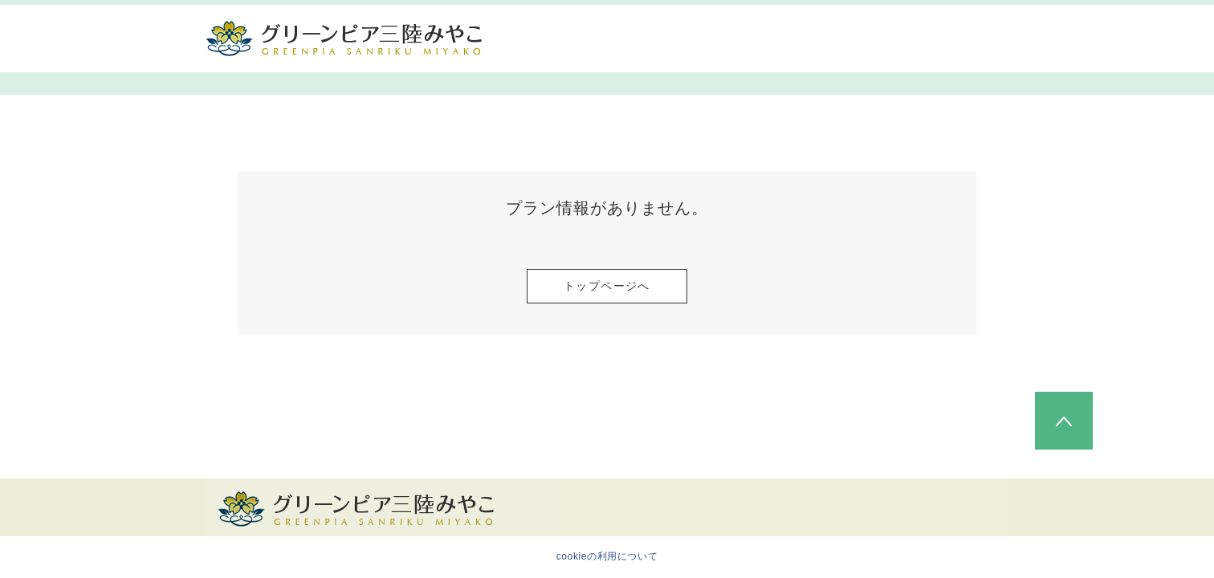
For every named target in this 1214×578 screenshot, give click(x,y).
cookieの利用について (607, 556)
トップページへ (607, 285)
